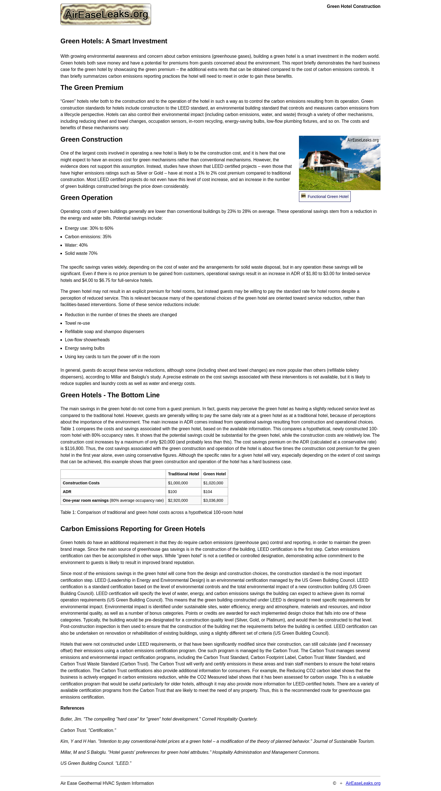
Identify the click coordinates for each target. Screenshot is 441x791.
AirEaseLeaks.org (363, 783)
